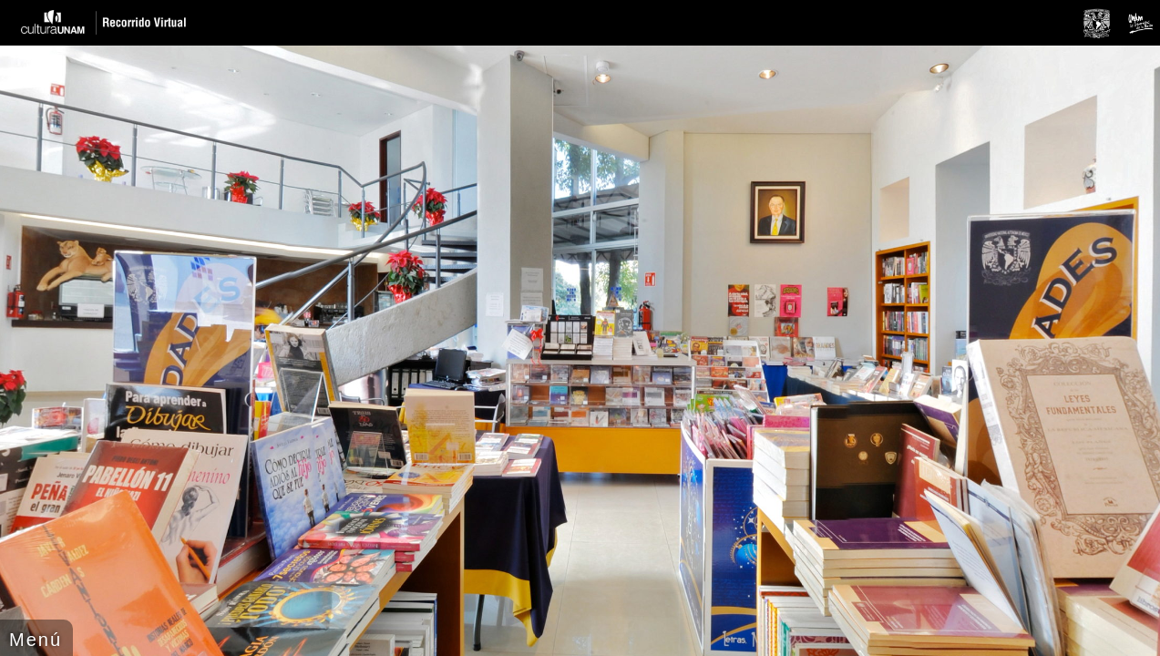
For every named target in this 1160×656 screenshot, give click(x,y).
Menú (35, 639)
